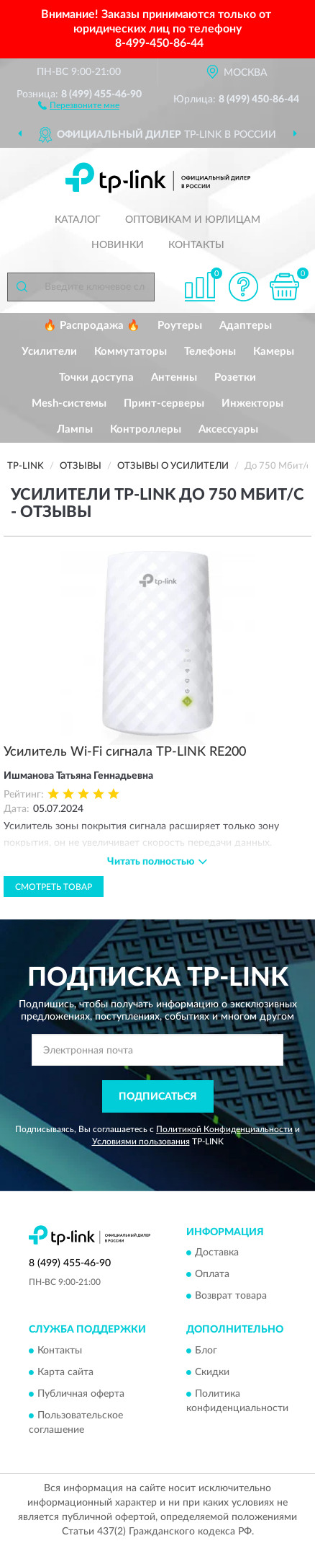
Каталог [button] (78, 220)
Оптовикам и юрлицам (192, 220)
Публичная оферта (80, 1394)
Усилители (49, 351)
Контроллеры (145, 429)
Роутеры (180, 325)
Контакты (196, 245)
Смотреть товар (53, 887)
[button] (78, 104)
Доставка (217, 1253)
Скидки (212, 1372)
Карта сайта (65, 1372)
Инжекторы (252, 403)
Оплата (212, 1275)
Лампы (75, 429)
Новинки (117, 245)
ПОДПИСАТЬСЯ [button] (158, 1097)
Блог (206, 1351)
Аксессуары (228, 429)
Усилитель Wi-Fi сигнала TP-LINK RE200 (125, 752)
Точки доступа (96, 377)
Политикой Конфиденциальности (224, 1129)
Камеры (273, 351)
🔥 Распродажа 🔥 (91, 325)
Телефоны (210, 351)
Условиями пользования (141, 1141)
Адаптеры (245, 325)
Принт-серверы (164, 403)
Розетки (235, 377)
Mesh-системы (69, 403)
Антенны (174, 377)
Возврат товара (231, 1296)
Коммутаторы (130, 351)
